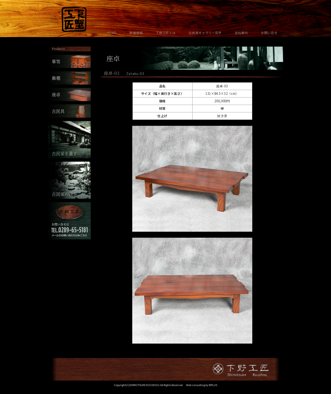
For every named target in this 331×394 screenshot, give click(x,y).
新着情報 (136, 32)
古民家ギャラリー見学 (205, 32)
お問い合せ (269, 32)
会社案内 (241, 32)
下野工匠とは (165, 32)
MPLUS (213, 385)
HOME (112, 32)
